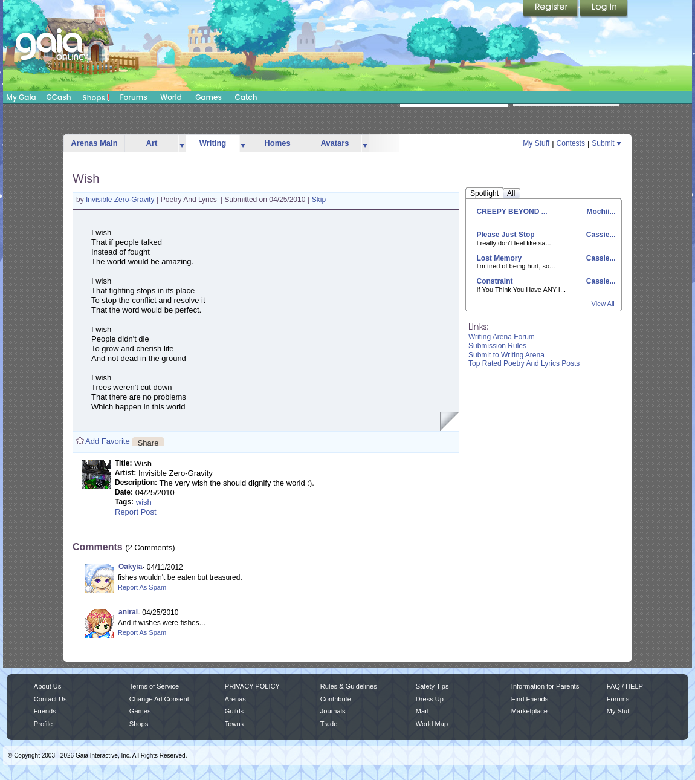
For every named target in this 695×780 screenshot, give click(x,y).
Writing (213, 143)
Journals (333, 711)
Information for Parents (545, 686)
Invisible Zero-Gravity (121, 199)
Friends (45, 711)
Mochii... (599, 211)
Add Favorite (107, 441)
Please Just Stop (506, 234)
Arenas (235, 699)
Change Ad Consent (159, 699)
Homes (277, 143)
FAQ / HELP (625, 686)
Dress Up (430, 699)
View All (603, 303)
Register (551, 9)
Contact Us (50, 699)
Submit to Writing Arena (506, 355)
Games (208, 97)
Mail (422, 711)
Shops (96, 97)
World (171, 97)
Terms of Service (154, 686)
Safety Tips (432, 686)
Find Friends (529, 699)
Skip (319, 199)
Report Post (136, 511)
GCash (59, 97)
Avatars (334, 143)
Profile (43, 723)
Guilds (234, 711)
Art (152, 143)
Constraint (495, 281)
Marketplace (529, 711)
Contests (571, 143)
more (182, 143)
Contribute (335, 699)
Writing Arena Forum (501, 337)
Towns (234, 723)
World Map (432, 723)
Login (604, 9)
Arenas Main (94, 143)
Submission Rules (497, 346)
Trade (328, 723)
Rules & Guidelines (348, 686)
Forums (133, 97)
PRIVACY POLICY (252, 686)
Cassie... (599, 234)
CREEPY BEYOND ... (512, 211)
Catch (246, 97)
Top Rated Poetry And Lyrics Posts (524, 363)
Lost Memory (499, 258)
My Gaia (21, 97)
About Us (47, 686)
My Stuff (536, 143)
